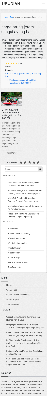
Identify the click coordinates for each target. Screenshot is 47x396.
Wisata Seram (14, 253)
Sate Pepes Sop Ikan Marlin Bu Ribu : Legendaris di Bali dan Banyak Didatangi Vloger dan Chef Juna (24, 362)
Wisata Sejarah (14, 248)
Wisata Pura (13, 229)
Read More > (12, 153)
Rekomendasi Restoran (18, 262)
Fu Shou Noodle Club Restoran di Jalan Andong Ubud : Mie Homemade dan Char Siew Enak (24, 343)
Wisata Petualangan (16, 238)
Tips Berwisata (14, 267)
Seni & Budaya (14, 257)
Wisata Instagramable (17, 243)
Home (9, 285)
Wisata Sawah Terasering (19, 233)
